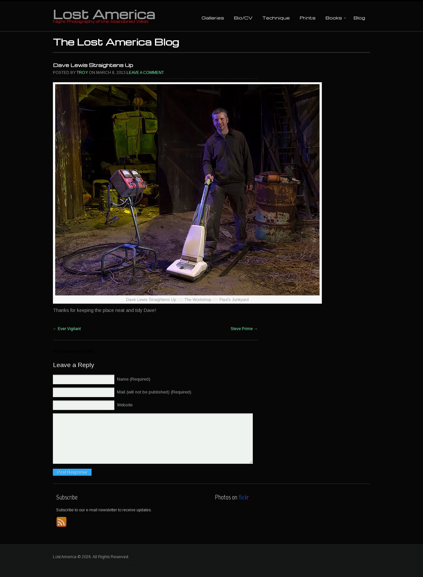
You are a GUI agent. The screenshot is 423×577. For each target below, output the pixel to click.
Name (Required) (133, 379)
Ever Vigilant (67, 328)
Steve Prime (244, 328)
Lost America (104, 13)
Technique (276, 17)
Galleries (213, 17)
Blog (359, 17)
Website (125, 404)
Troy (82, 72)
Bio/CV (243, 17)
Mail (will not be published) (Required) (154, 392)
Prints (308, 17)
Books (334, 18)
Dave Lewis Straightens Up (93, 65)
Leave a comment (145, 72)
